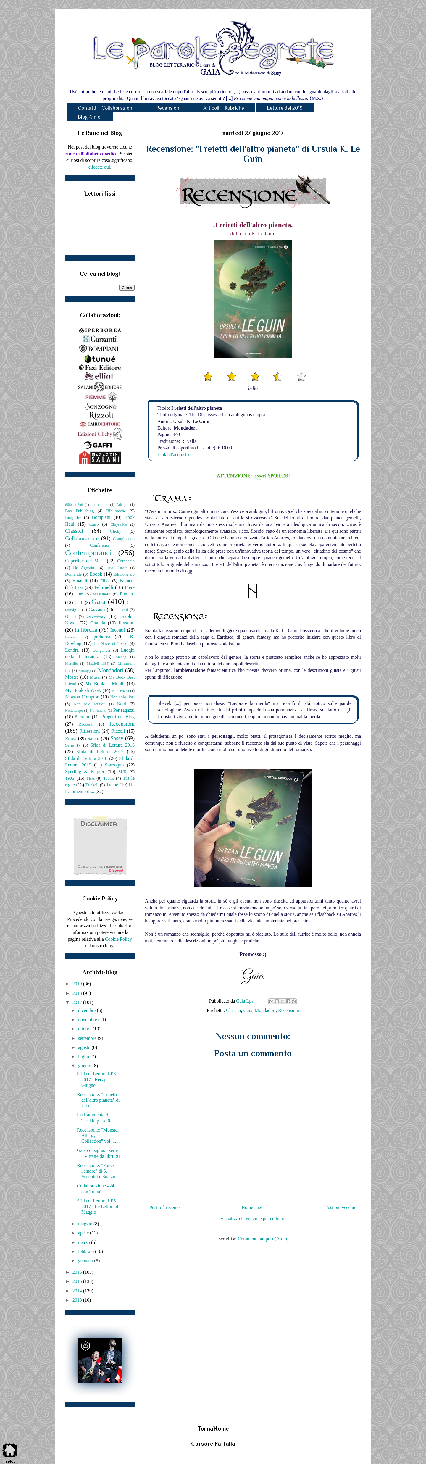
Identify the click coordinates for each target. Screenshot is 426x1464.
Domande (73, 574)
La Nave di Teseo (111, 643)
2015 (77, 1281)
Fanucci (127, 580)
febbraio (86, 1251)
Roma (70, 738)
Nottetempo (74, 710)
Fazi (79, 587)
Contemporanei (88, 552)
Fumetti (127, 593)
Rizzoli (118, 731)
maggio (85, 1223)
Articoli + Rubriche (223, 108)
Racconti (85, 724)
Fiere (130, 587)
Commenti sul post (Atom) (263, 1238)
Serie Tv (73, 745)
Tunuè (112, 784)
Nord (121, 703)
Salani (93, 738)
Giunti (70, 616)
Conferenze (99, 545)
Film (79, 594)
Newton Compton (82, 696)
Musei (95, 677)
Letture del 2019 (285, 108)
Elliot (105, 580)
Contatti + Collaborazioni (105, 108)
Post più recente (164, 1207)
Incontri (117, 629)
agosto (85, 1047)
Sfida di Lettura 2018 (86, 758)
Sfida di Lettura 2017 (99, 751)
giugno (85, 1065)
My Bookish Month (105, 683)
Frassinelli (102, 594)
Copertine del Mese (84, 560)
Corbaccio (126, 561)
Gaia (247, 1010)
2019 (77, 983)
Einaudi (79, 580)
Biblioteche (116, 511)
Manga (121, 657)
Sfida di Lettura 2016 (113, 745)
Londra (72, 650)
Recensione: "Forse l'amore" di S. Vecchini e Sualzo (96, 1171)
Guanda (97, 622)
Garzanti (97, 609)
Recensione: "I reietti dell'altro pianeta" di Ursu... (98, 1100)
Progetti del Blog (118, 716)
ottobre (85, 1028)
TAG (70, 778)
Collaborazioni (82, 538)
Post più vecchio (340, 1207)
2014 (77, 1290)
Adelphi (122, 505)
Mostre (71, 676)
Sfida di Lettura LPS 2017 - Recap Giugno (96, 1079)
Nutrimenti (98, 710)
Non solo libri (122, 697)
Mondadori (265, 1010)
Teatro (108, 778)
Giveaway (96, 616)
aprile (84, 1232)
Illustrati (127, 622)
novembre (88, 1019)
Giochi (122, 609)
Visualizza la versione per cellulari (252, 1218)
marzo (84, 1242)
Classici (233, 1010)
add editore (100, 505)
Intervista (72, 637)
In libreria (86, 630)
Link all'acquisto (173, 454)
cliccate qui (99, 167)
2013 (77, 1299)
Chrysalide (119, 524)
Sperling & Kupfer (84, 771)
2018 (77, 993)
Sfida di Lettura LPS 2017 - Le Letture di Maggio (98, 1206)
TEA (90, 778)
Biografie (73, 517)
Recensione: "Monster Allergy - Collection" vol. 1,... (98, 1135)
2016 (77, 1272)
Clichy (115, 531)
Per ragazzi (124, 710)
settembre (88, 1038)
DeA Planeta (117, 568)
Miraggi (85, 671)
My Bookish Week (83, 690)
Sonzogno (114, 764)
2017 (77, 1002)
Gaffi (79, 602)
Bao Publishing (79, 511)
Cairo (94, 524)
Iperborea (101, 636)
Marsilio (71, 663)
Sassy (116, 738)
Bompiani (101, 517)
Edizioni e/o (124, 574)
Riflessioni (89, 731)
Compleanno (124, 538)
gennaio (86, 1260)
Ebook (96, 574)
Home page (252, 1207)
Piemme (82, 716)
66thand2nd (74, 505)
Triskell (92, 784)
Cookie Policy (118, 939)
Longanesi (101, 650)
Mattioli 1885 (98, 663)
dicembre (87, 1010)
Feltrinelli (104, 587)
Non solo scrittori (89, 704)
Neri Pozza (120, 691)
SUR (122, 771)
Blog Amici (89, 117)
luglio (84, 1056)
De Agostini (84, 567)
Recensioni (168, 108)
